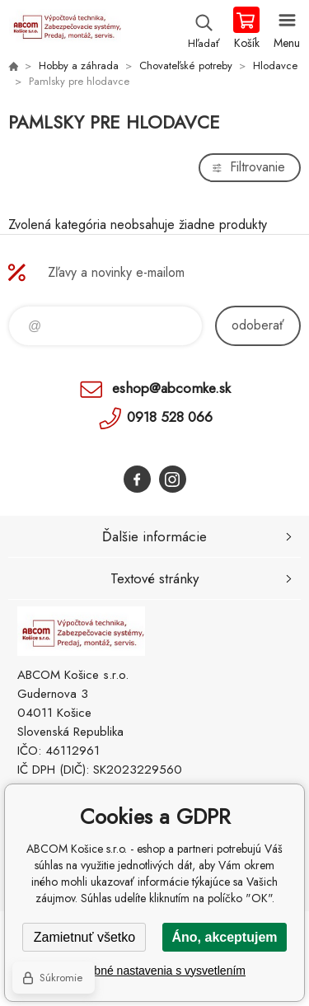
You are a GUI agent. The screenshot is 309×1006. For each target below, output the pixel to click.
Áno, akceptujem (224, 937)
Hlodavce (275, 65)
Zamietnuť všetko (84, 937)
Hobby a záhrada (79, 65)
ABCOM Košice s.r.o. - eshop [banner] (64, 29)
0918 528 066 (170, 417)
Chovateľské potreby (185, 65)
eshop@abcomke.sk (171, 388)
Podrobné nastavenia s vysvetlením (154, 970)
